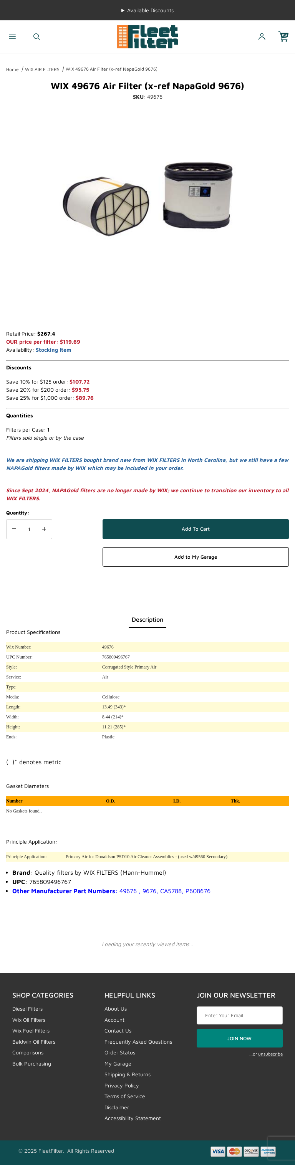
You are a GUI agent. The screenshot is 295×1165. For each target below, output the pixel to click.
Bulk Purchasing (31, 1063)
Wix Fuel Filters (31, 1030)
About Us (115, 1008)
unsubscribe (270, 1053)
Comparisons (27, 1052)
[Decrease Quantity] (14, 529)
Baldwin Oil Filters (33, 1041)
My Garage (117, 1063)
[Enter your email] (240, 1015)
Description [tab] (147, 619)
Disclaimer (116, 1107)
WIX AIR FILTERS (42, 69)
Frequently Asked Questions (138, 1041)
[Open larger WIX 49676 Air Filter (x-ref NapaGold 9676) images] (147, 199)
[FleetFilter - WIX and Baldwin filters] (147, 36)
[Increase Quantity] (44, 529)
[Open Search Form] (37, 36)
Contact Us (117, 1030)
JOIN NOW (239, 1038)
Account (114, 1019)
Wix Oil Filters (28, 1019)
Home (12, 69)
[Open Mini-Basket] (286, 36)
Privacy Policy (121, 1085)
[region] (147, 311)
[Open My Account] (262, 36)
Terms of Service (124, 1096)
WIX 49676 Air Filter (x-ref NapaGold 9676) (111, 69)
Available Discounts (150, 10)
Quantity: (17, 513)
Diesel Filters (27, 1008)
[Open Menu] (12, 36)
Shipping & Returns (127, 1074)
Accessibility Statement (132, 1118)
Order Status (119, 1052)
